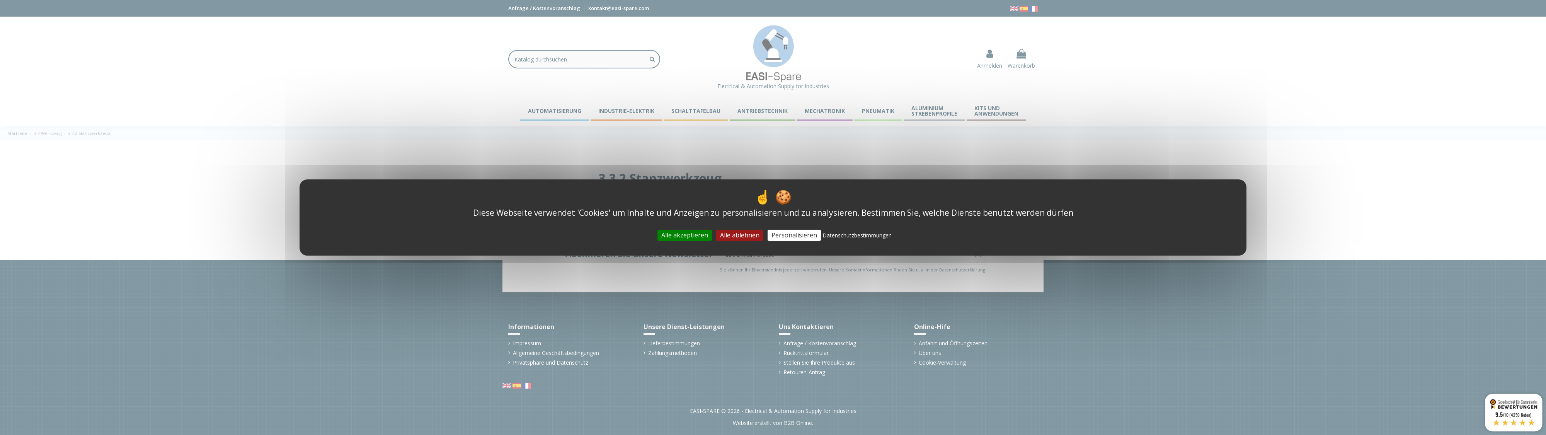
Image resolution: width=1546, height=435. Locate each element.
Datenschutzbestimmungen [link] (857, 235)
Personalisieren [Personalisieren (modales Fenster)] (794, 235)
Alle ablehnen (739, 235)
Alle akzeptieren (684, 235)
